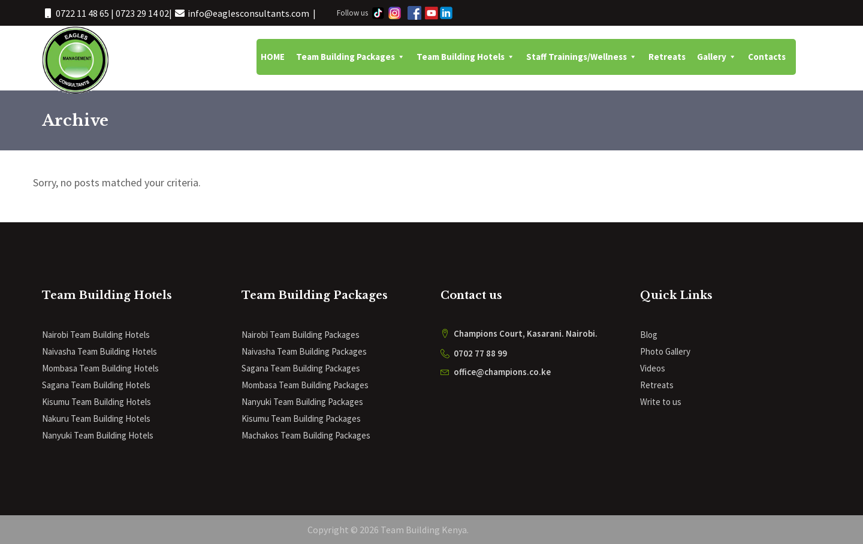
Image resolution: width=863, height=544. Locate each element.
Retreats (667, 56)
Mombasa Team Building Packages (305, 385)
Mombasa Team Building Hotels (100, 368)
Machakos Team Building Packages (306, 435)
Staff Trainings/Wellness (581, 57)
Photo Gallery (665, 351)
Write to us (660, 401)
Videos (652, 368)
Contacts (767, 56)
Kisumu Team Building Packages (301, 418)
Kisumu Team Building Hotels (96, 401)
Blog (648, 334)
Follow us (352, 13)
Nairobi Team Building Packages (301, 334)
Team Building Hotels (466, 57)
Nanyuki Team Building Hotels (97, 435)
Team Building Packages (350, 57)
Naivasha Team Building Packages (304, 351)
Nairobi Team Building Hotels (96, 334)
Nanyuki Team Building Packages (302, 401)
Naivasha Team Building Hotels (99, 351)
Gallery (717, 57)
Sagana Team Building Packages (301, 368)
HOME (273, 56)
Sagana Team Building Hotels (96, 385)
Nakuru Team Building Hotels (96, 418)
